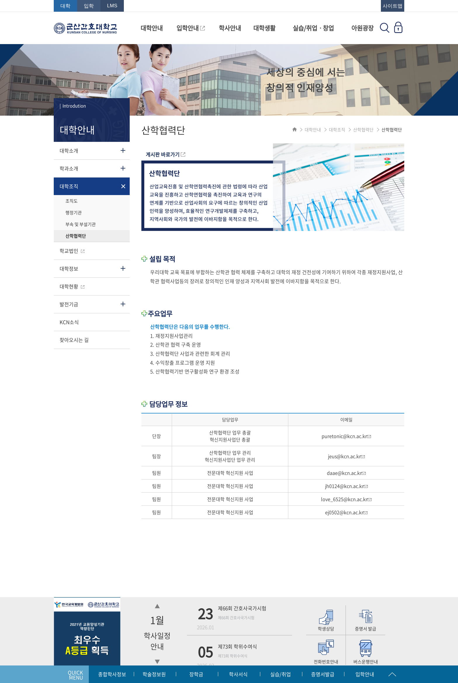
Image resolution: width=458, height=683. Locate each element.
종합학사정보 (112, 674)
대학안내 (151, 27)
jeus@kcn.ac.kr (346, 456)
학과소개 (69, 168)
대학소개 (69, 150)
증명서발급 (322, 674)
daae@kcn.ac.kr (346, 472)
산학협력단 (75, 236)
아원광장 (362, 27)
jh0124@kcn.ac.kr (346, 485)
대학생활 (264, 27)
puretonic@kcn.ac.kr (346, 435)
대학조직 (69, 186)
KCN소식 (69, 322)
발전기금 (69, 304)
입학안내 (190, 27)
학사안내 (230, 27)
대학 (65, 6)
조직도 (71, 201)
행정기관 (73, 212)
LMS (112, 5)
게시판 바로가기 (165, 154)
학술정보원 (154, 674)
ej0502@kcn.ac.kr (346, 512)
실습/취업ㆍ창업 (313, 27)
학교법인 (72, 250)
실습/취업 (280, 674)
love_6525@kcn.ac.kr (346, 499)
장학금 (196, 674)
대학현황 (72, 286)
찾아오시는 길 (74, 339)
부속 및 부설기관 (80, 224)
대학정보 (69, 268)
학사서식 (238, 674)
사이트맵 (393, 6)
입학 (89, 6)
